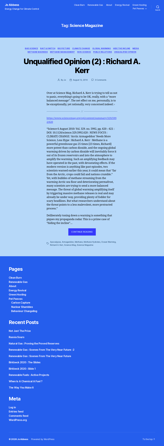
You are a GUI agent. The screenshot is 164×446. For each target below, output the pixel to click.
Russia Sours (17, 337)
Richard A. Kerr (56, 245)
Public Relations (102, 52)
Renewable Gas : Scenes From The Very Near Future (40, 356)
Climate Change (81, 48)
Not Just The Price (20, 330)
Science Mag (70, 245)
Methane (79, 242)
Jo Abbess (12, 4)
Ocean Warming (108, 242)
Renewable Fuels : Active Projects (29, 374)
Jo (65, 80)
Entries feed (16, 411)
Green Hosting (139, 5)
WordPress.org (18, 420)
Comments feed (19, 415)
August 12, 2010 (80, 80)
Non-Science (84, 52)
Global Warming (102, 48)
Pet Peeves (138, 8)
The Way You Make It (21, 387)
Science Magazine (85, 245)
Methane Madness (37, 52)
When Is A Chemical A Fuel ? (26, 381)
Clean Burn (79, 5)
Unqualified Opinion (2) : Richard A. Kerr (82, 66)
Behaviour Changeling (24, 311)
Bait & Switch (47, 48)
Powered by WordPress (42, 439)
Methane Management (62, 52)
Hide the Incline (122, 48)
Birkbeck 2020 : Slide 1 (23, 368)
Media (136, 48)
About (109, 5)
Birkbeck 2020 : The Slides (25, 362)
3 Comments (100, 80)
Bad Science (30, 48)
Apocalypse (55, 242)
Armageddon (68, 242)
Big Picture (63, 48)
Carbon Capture (21, 302)
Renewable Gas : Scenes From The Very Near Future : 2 (42, 349)
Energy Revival (122, 5)
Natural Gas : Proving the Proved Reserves (34, 343)
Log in (12, 407)
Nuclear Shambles (22, 306)
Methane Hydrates (92, 242)
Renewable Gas (95, 5)
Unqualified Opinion (126, 52)
